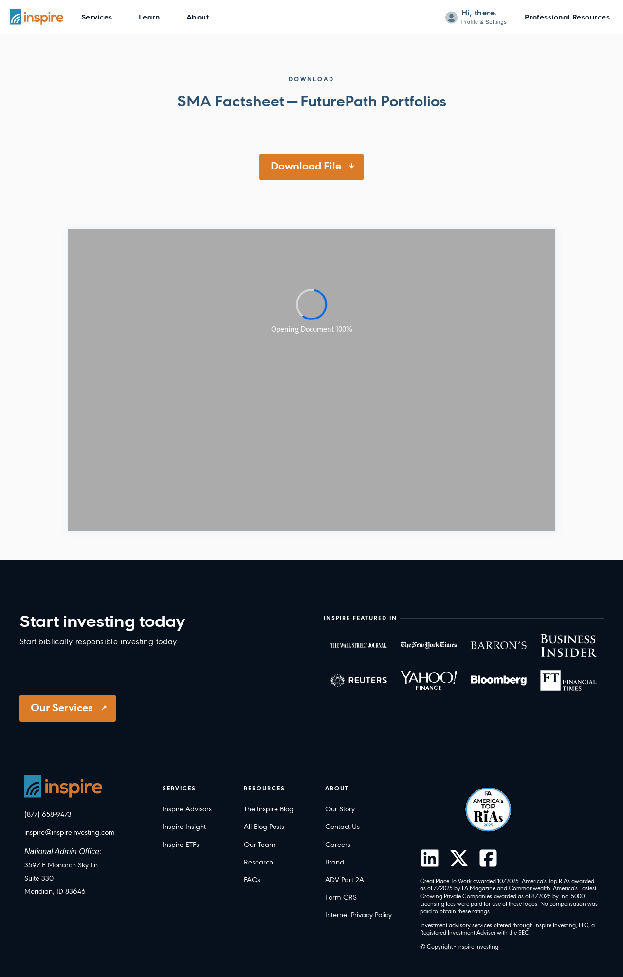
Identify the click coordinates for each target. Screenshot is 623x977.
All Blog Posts (264, 827)
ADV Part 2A (344, 880)
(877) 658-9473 (48, 815)
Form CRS (341, 898)
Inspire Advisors (187, 809)
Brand (334, 862)
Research (258, 862)
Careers (337, 845)
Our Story (340, 809)
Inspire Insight (184, 827)
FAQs (252, 880)
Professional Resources (567, 17)
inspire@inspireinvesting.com (69, 833)
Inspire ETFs (181, 845)
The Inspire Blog (268, 809)
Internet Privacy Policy (358, 915)
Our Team (259, 845)
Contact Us (342, 827)
